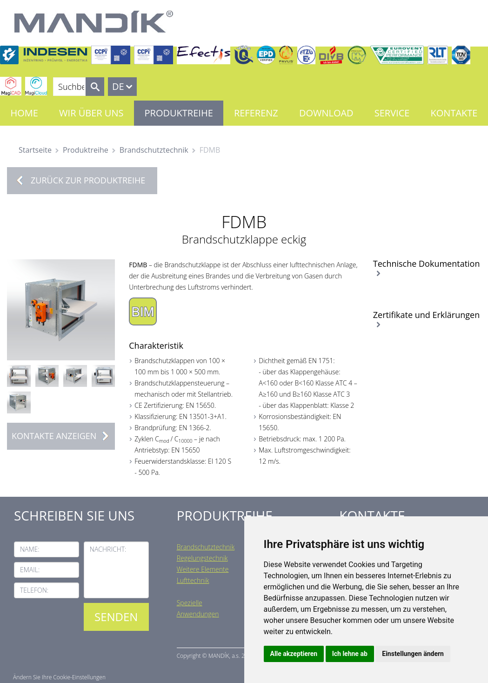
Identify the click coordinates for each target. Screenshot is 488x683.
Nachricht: (108, 549)
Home (24, 113)
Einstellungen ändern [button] (413, 653)
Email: (30, 569)
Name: (30, 549)
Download (326, 113)
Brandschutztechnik (154, 150)
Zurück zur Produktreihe (88, 180)
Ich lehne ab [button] (350, 653)
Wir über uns (91, 113)
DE (118, 86)
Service (392, 113)
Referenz (256, 113)
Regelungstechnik (202, 558)
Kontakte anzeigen (63, 436)
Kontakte (454, 113)
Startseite (35, 150)
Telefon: (34, 590)
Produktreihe (179, 113)
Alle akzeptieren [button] (294, 653)
